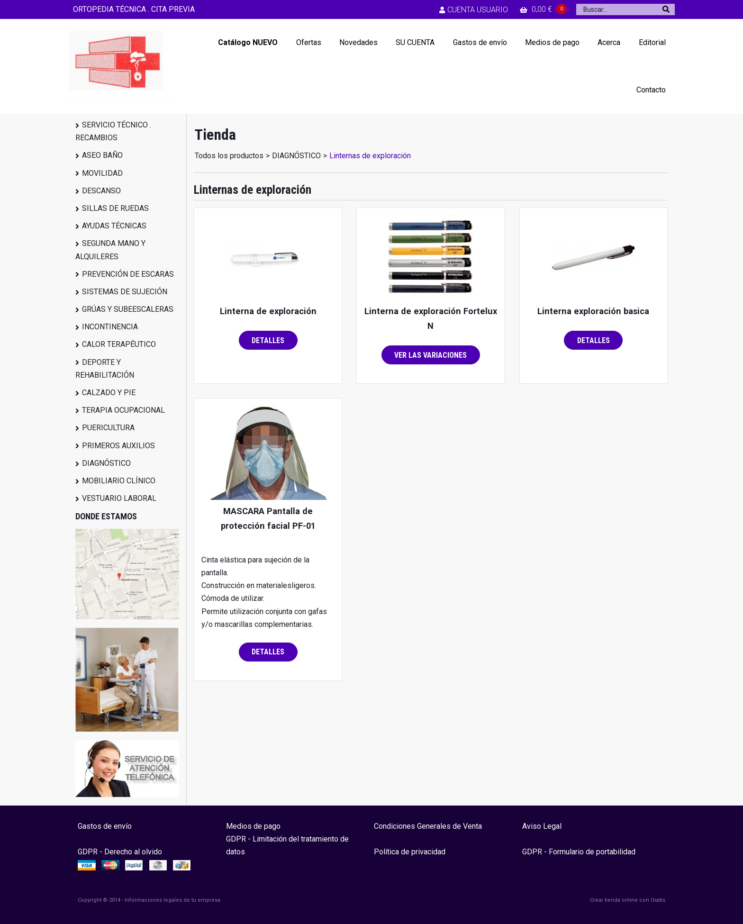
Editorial (652, 42)
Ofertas (308, 42)
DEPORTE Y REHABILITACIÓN (104, 369)
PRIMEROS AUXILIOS (118, 445)
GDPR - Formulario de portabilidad (578, 851)
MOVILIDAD (102, 173)
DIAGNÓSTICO (106, 463)
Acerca (609, 42)
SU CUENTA (415, 42)
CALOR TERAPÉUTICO (119, 344)
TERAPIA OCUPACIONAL (123, 410)
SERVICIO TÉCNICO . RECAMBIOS (113, 131)
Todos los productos (229, 155)
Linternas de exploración (370, 155)
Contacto (651, 89)
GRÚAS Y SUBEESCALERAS (127, 309)
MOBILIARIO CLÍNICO (118, 480)
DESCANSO (101, 190)
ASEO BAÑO (102, 155)
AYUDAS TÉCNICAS (114, 225)
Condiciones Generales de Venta (428, 826)
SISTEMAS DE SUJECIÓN (124, 291)
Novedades (358, 42)
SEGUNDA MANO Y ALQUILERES (110, 250)
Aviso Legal (542, 826)
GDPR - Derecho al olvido (120, 851)
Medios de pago (552, 42)
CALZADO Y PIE (109, 392)
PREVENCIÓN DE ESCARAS (128, 274)
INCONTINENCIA (110, 326)
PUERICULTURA (108, 427)
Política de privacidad (409, 851)
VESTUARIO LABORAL (119, 498)
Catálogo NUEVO (248, 42)
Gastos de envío (480, 42)
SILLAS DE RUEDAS (115, 208)
